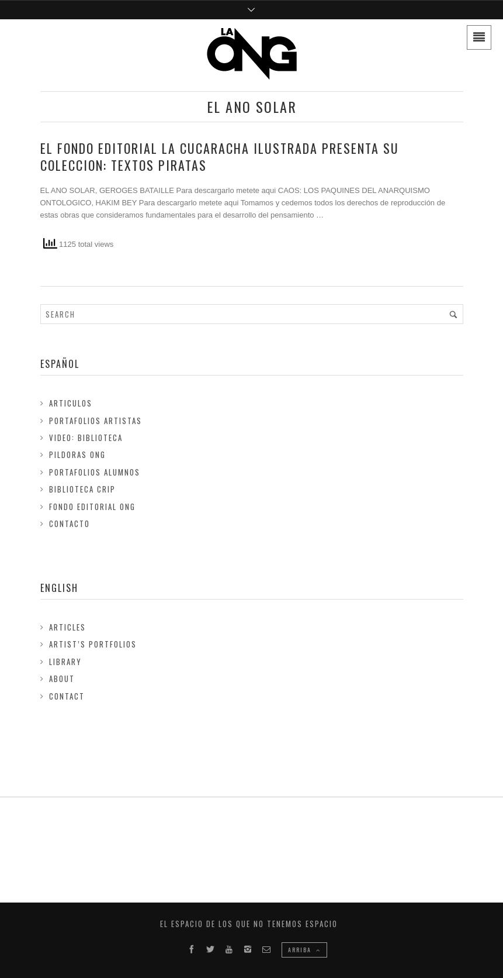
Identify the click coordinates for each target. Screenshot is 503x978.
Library (65, 661)
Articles (67, 627)
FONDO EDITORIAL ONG (92, 506)
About (62, 678)
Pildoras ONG (77, 454)
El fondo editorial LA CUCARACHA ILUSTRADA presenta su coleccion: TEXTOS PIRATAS (219, 156)
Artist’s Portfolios (93, 644)
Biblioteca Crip (82, 489)
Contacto (69, 523)
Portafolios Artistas (95, 420)
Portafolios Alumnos (94, 472)
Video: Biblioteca (86, 437)
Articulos (70, 403)
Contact (67, 696)
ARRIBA (304, 949)
